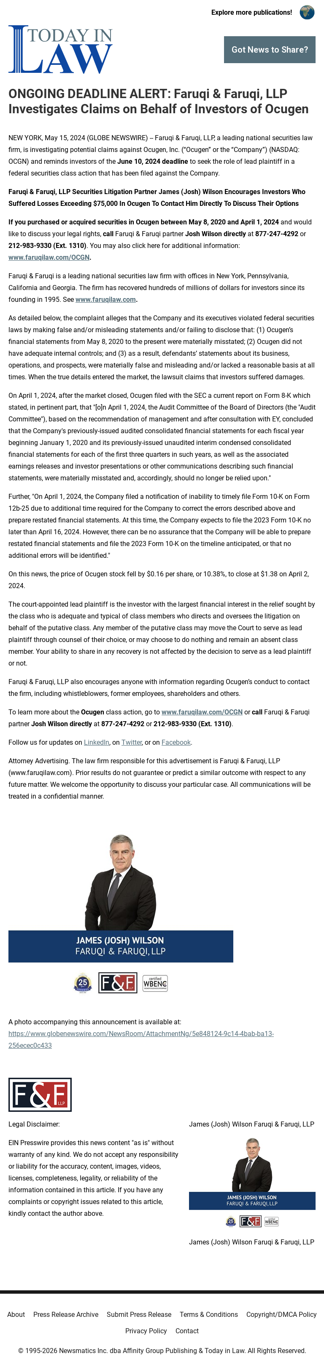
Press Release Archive (65, 1315)
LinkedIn (96, 742)
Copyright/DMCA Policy (281, 1315)
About (16, 1315)
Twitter (132, 742)
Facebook (176, 742)
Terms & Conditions (209, 1315)
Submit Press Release (139, 1315)
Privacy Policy (146, 1331)
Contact (187, 1331)
